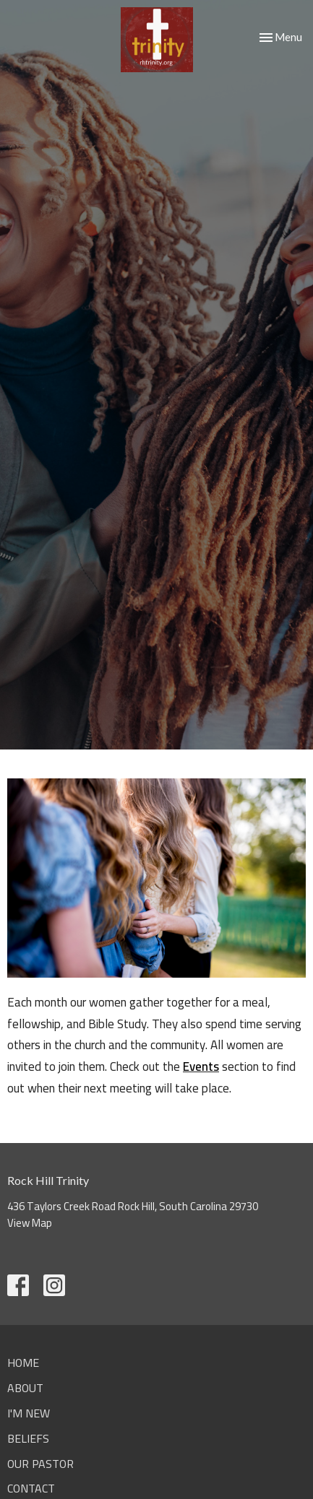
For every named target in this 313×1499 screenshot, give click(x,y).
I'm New (28, 1413)
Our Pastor (40, 1463)
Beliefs (28, 1438)
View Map (29, 1222)
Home (23, 1362)
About (25, 1388)
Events (201, 1066)
